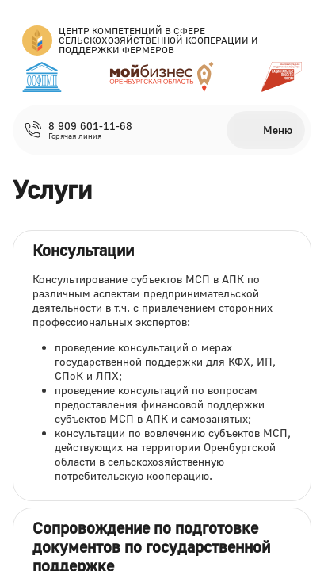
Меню (277, 129)
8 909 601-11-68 (90, 126)
